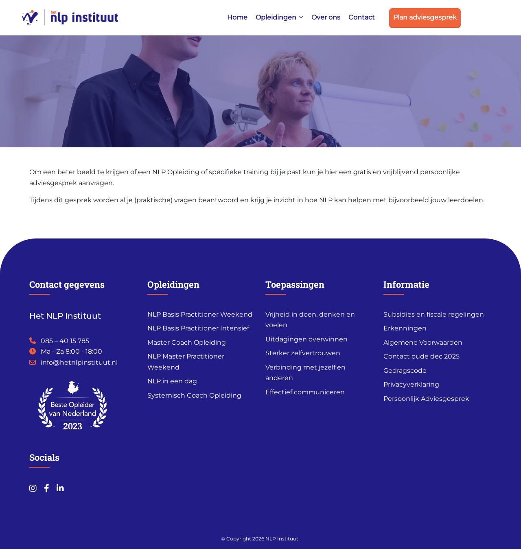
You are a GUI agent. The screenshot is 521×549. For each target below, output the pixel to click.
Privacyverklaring (411, 384)
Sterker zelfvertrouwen (302, 353)
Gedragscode (405, 370)
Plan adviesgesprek (425, 17)
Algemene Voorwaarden (422, 342)
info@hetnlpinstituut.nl (79, 362)
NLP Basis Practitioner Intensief (198, 328)
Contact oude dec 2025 (421, 356)
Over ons (325, 17)
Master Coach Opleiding (186, 342)
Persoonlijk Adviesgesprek (426, 398)
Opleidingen (276, 17)
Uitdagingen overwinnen (306, 339)
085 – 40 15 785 (65, 341)
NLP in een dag (172, 381)
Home (237, 17)
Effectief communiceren (305, 392)
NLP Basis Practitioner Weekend (199, 314)
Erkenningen (405, 328)
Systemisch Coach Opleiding (194, 395)
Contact (361, 17)
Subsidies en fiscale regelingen (433, 314)
